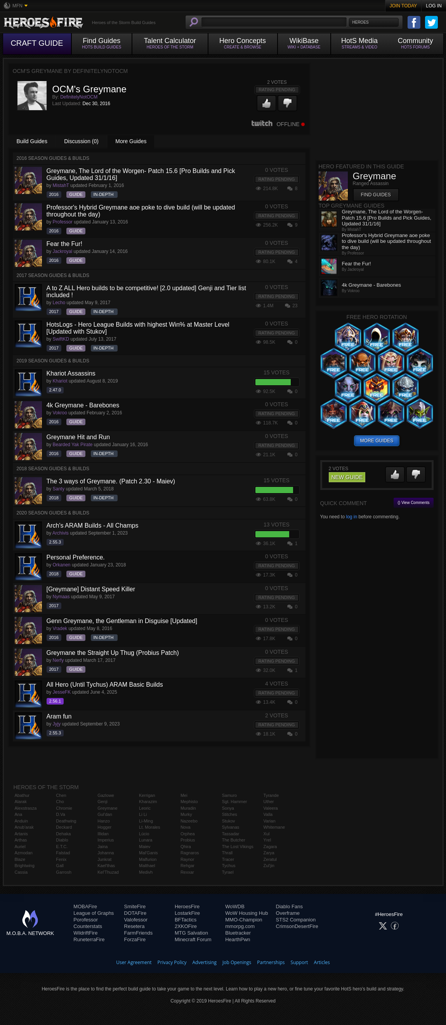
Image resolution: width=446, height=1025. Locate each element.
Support (299, 962)
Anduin (21, 821)
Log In (434, 6)
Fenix (61, 859)
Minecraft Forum (193, 939)
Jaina (102, 846)
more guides (376, 440)
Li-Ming (146, 821)
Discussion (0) (81, 141)
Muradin (188, 808)
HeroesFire (187, 906)
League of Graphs (93, 913)
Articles (322, 962)
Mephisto (189, 801)
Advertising (205, 962)
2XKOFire (186, 926)
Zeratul (270, 859)
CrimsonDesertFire (297, 926)
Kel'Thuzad (108, 872)
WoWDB (235, 906)
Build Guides (32, 141)
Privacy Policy (172, 962)
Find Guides (376, 194)
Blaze (20, 859)
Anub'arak (24, 827)
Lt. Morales (149, 827)
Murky (186, 814)
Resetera (134, 926)
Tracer (228, 859)
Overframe (288, 913)
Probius (187, 840)
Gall (60, 865)
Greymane (107, 808)
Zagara (270, 846)
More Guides (130, 141)
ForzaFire (135, 939)
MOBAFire (85, 906)
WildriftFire (85, 933)
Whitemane (274, 827)
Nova (185, 827)
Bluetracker (238, 933)
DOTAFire (135, 913)
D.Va (60, 814)
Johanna (105, 852)
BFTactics (185, 920)
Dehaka (63, 833)
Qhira (185, 846)
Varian (270, 821)
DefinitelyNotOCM (78, 97)
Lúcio (144, 833)
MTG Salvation (191, 933)
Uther (269, 801)
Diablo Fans (289, 906)
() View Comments (413, 502)
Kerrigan (147, 795)
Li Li (143, 814)
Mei (183, 795)
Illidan (103, 833)
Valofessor (136, 920)
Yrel (267, 840)
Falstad (63, 852)
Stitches (229, 814)
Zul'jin (269, 865)
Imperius (105, 840)
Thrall (227, 852)
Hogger (104, 827)
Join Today (403, 6)
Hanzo (103, 821)
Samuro (229, 795)
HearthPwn (237, 939)
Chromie (64, 808)
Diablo (62, 840)
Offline (278, 124)
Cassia (21, 872)
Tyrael (228, 872)
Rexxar (187, 872)
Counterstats (87, 926)
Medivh (146, 872)
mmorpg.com (240, 926)
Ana (19, 814)
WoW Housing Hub (246, 913)
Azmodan (24, 852)
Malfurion (147, 859)
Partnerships (271, 962)
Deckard (64, 827)
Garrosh (63, 872)
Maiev (144, 846)
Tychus (229, 865)
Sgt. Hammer (234, 801)
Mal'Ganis (148, 852)
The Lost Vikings (237, 846)
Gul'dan (104, 814)
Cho (60, 801)
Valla (268, 814)
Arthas (21, 840)
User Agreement (133, 962)
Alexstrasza (26, 808)
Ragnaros (189, 852)
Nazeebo (189, 821)
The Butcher (233, 840)
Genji (102, 801)
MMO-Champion (243, 920)
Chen (61, 795)
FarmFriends (138, 933)
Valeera (271, 808)
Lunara (145, 840)
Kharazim (148, 801)
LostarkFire (187, 913)
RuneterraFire (88, 939)
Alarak (21, 801)
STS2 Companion (296, 920)
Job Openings (236, 962)
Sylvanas (230, 827)
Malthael (147, 865)
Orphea (187, 833)
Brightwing (25, 865)
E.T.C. (62, 846)
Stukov (228, 821)
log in (351, 516)
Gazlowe (105, 795)
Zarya (269, 852)
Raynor (187, 859)
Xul (267, 833)
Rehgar (187, 865)
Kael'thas (106, 865)
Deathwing (66, 821)
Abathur (22, 795)
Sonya (228, 808)
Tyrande (271, 795)
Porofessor (85, 920)
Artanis (21, 833)
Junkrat (104, 859)
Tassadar (230, 833)
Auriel (20, 846)
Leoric (145, 808)
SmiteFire (135, 906)
